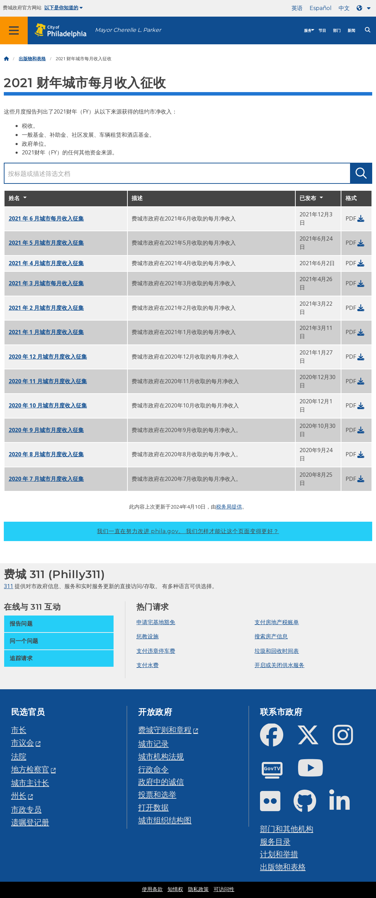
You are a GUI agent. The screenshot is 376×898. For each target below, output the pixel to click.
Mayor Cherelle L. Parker (128, 30)
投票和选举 (157, 794)
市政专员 (26, 809)
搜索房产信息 (271, 636)
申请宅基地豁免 (155, 622)
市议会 (22, 742)
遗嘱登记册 (30, 822)
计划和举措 (279, 853)
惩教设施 (147, 636)
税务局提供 (229, 506)
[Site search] (367, 29)
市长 (18, 729)
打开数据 (153, 807)
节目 (322, 30)
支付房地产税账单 (276, 622)
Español (321, 8)
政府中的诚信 (161, 781)
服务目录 (275, 841)
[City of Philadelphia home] (64, 30)
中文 (344, 8)
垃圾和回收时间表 (276, 651)
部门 (337, 30)
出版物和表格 (32, 59)
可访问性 (224, 889)
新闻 (351, 30)
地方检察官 (30, 769)
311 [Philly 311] (8, 586)
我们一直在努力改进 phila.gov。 (188, 531)
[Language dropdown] (365, 8)
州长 (18, 795)
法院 (18, 756)
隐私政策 (198, 889)
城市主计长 (30, 782)
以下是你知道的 (63, 7)
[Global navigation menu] (14, 30)
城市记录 (153, 743)
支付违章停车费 (155, 651)
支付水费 (147, 665)
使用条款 (152, 889)
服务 (308, 30)
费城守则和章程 (164, 729)
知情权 (175, 889)
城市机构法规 (161, 756)
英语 (297, 8)
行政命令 (153, 769)
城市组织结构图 (164, 820)
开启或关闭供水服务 (279, 665)
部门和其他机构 (286, 828)
